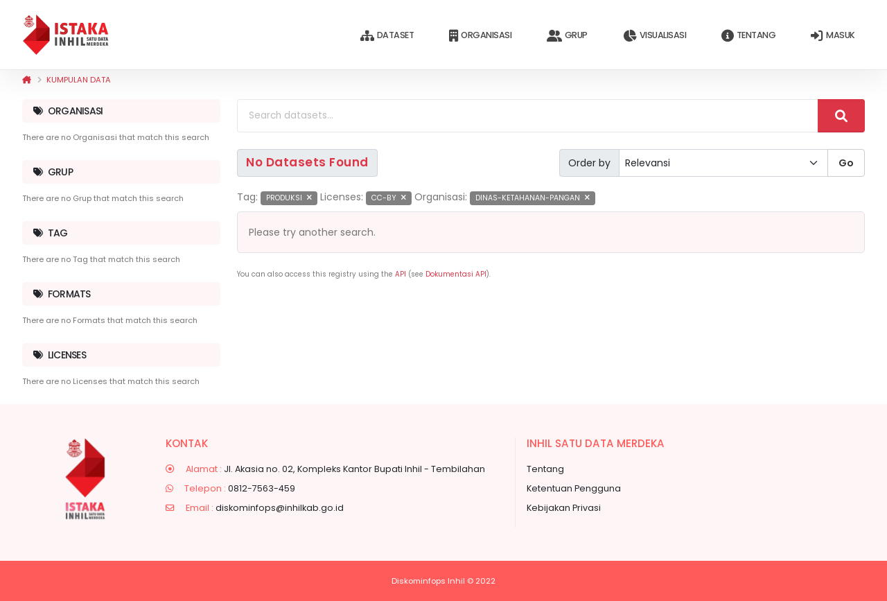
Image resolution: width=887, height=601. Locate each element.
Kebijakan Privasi (564, 508)
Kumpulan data (78, 79)
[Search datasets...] (527, 115)
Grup (567, 35)
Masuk (832, 35)
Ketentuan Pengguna (574, 488)
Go (846, 163)
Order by (589, 163)
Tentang (748, 35)
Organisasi (480, 35)
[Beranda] (26, 79)
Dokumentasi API (455, 274)
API (400, 274)
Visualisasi (654, 35)
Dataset (387, 35)
